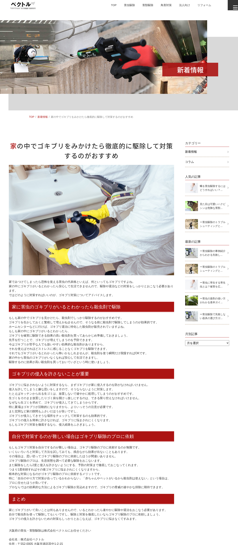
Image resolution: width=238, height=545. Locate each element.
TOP (105, 6)
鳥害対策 (160, 6)
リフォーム (199, 6)
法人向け (179, 6)
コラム (189, 161)
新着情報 (42, 116)
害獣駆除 (141, 6)
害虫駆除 (121, 6)
